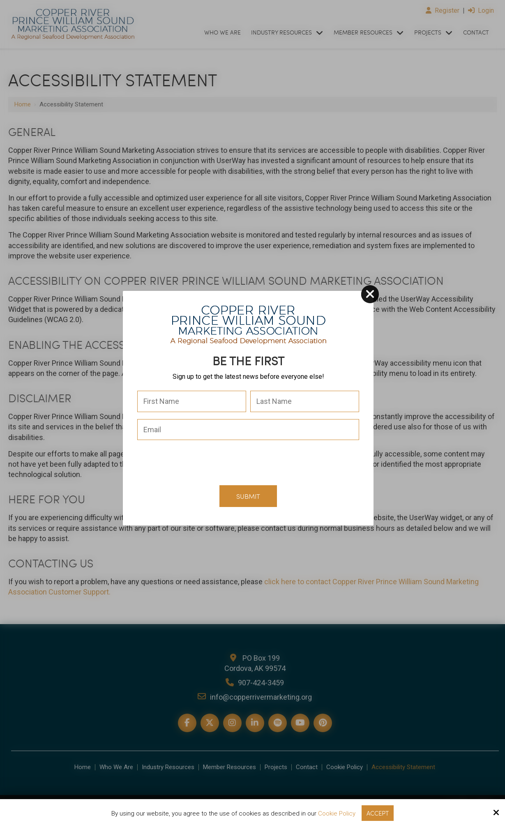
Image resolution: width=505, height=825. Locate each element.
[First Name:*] (191, 401)
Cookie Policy (336, 813)
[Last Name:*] (304, 401)
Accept (378, 813)
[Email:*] (248, 429)
